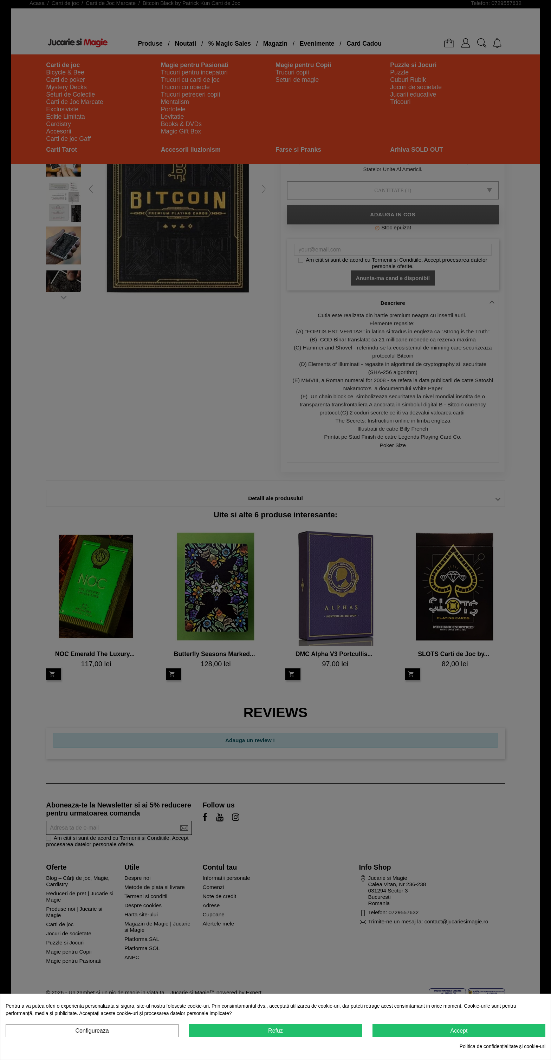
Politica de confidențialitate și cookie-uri (502, 1046)
